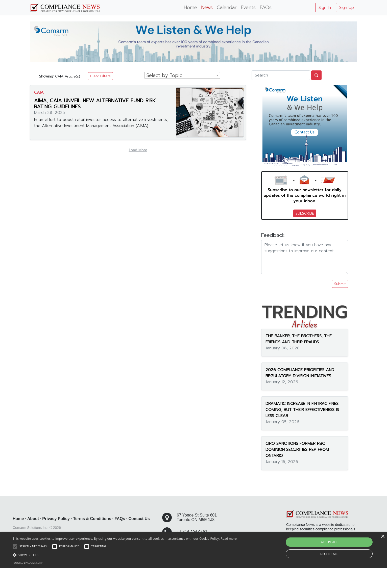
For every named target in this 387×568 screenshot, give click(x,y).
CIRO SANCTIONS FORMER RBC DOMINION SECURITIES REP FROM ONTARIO (297, 450)
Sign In (325, 8)
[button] (125, 554)
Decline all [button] (329, 554)
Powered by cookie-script (28, 562)
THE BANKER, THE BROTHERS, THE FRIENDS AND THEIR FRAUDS (298, 339)
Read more (229, 538)
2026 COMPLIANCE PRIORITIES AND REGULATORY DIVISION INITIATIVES (299, 373)
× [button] (382, 536)
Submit (340, 284)
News (207, 7)
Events (248, 7)
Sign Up (346, 8)
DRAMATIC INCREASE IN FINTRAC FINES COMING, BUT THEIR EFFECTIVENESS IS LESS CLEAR (302, 410)
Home (190, 7)
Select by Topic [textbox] (164, 75)
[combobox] (182, 75)
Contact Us (139, 519)
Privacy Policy (56, 519)
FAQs (266, 7)
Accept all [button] (329, 542)
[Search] (281, 75)
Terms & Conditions (92, 519)
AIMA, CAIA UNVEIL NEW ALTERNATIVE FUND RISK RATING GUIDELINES (95, 103)
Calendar (227, 7)
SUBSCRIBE (305, 213)
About (33, 519)
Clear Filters (100, 76)
